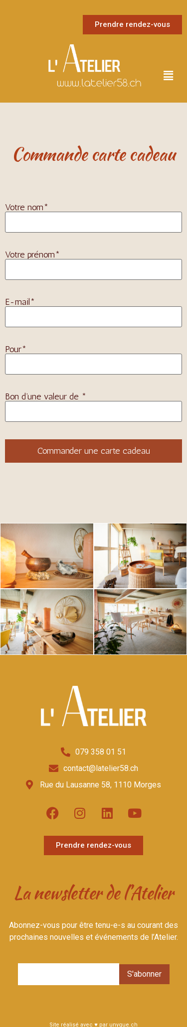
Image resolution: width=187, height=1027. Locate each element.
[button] (168, 76)
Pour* (93, 359)
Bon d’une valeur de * (93, 406)
